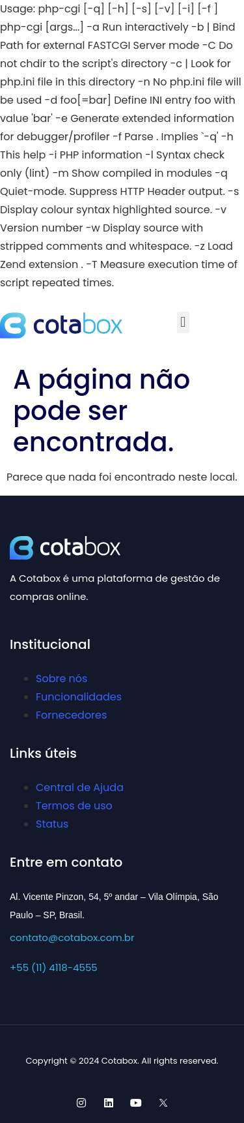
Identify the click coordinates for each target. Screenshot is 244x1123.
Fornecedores (71, 715)
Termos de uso (74, 805)
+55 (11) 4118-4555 (54, 967)
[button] (183, 322)
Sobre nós (61, 678)
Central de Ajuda (80, 787)
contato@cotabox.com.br (72, 937)
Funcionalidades (79, 696)
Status (52, 823)
